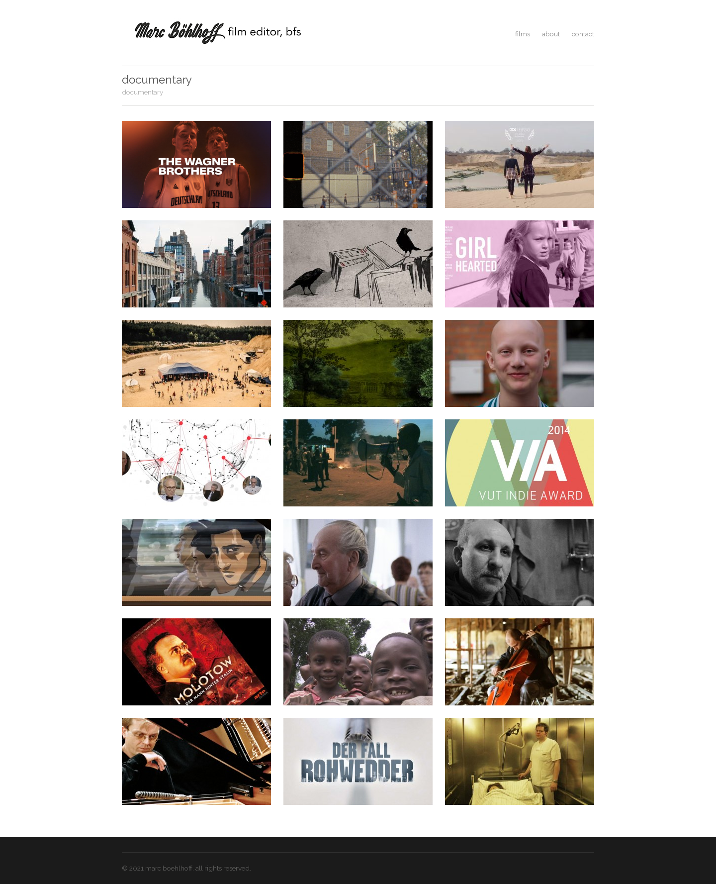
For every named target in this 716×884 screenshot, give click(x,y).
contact (583, 34)
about (551, 34)
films (522, 34)
